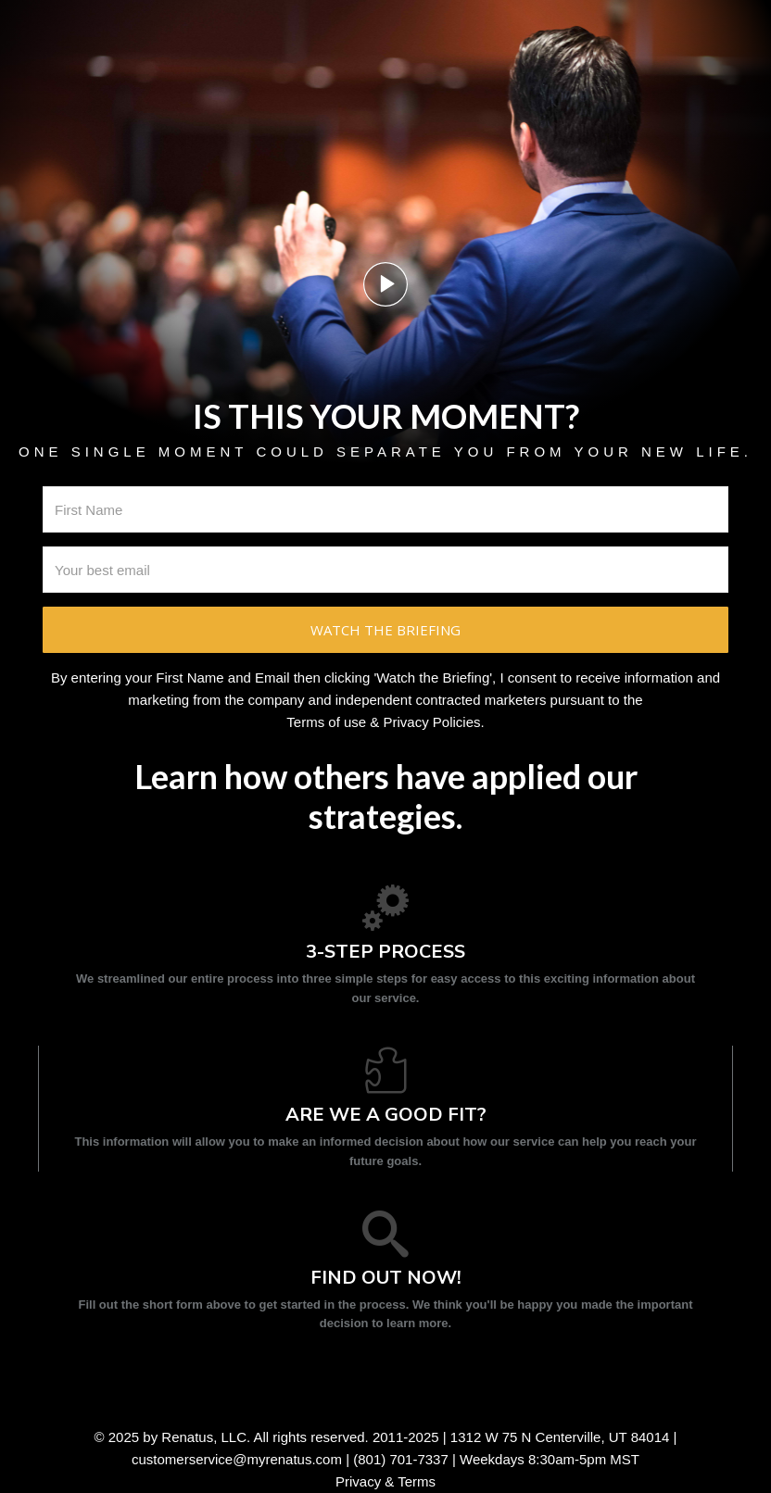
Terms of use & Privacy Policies (383, 722)
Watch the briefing (385, 630)
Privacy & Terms (385, 1481)
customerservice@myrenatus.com (237, 1459)
